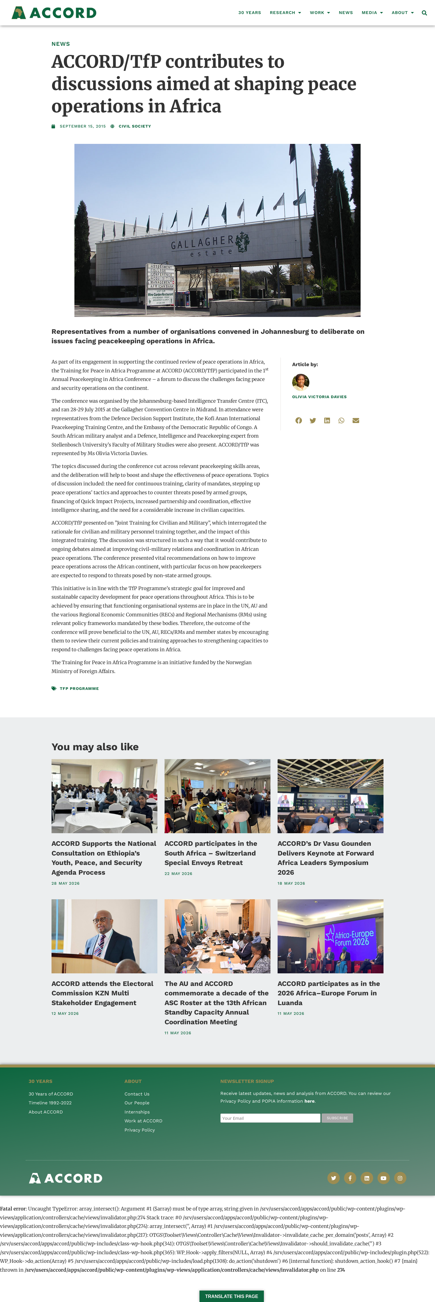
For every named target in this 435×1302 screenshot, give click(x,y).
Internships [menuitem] (137, 1112)
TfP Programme (79, 688)
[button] (424, 12)
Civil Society (135, 126)
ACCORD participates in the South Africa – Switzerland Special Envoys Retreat (211, 853)
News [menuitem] (346, 12)
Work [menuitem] (320, 12)
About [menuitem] (403, 12)
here (309, 1101)
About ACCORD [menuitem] (46, 1112)
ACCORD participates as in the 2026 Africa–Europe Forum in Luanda (329, 993)
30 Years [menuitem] (249, 12)
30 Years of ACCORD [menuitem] (51, 1094)
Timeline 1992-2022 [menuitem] (50, 1102)
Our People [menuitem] (136, 1102)
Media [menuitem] (372, 12)
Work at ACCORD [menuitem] (143, 1121)
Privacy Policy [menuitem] (139, 1130)
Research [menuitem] (285, 12)
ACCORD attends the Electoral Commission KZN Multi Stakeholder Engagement (102, 993)
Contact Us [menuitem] (136, 1094)
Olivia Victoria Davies (319, 396)
